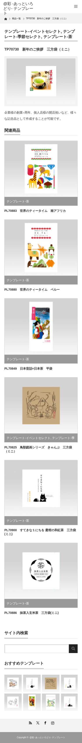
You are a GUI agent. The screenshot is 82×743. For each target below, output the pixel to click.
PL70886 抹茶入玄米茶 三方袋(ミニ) (31, 613)
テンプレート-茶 (57, 37)
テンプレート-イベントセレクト (32, 31)
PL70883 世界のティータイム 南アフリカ (35, 211)
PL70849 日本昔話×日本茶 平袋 (28, 368)
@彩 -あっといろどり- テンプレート (18, 8)
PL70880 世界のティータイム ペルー (32, 289)
